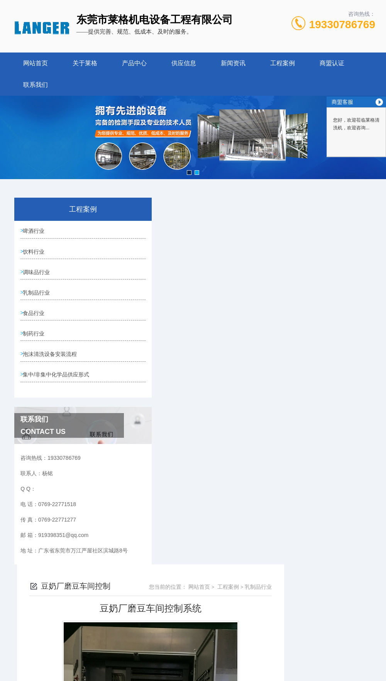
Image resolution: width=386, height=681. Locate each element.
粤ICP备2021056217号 (255, 644)
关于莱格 (85, 63)
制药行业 (35, 342)
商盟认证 (332, 63)
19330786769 (342, 24)
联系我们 (35, 84)
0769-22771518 (144, 631)
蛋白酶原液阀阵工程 (172, 514)
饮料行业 (35, 254)
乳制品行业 (38, 298)
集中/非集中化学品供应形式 (55, 390)
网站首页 (35, 63)
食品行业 (35, 320)
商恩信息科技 (195, 669)
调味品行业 (38, 276)
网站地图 (223, 669)
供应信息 (183, 63)
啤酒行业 (35, 232)
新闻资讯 (233, 63)
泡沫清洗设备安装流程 (52, 364)
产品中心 (134, 63)
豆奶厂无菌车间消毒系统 (178, 501)
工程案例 (282, 63)
